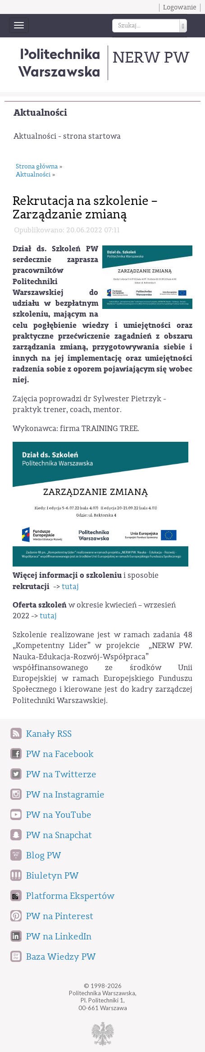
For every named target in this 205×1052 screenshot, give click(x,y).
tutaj (70, 586)
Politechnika (59, 62)
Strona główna (37, 167)
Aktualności (40, 112)
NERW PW (151, 57)
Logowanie (179, 7)
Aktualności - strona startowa (67, 136)
